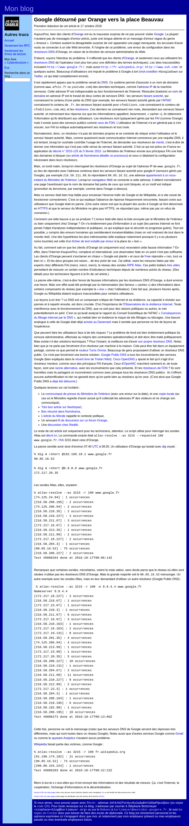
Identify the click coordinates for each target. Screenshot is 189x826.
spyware (57, 738)
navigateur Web (102, 179)
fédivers (105, 809)
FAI (157, 118)
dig (164, 446)
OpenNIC (130, 363)
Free (148, 256)
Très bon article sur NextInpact (61, 407)
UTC (95, 446)
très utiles (173, 265)
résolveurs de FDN (155, 368)
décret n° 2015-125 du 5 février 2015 (77, 151)
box (101, 289)
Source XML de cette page (44, 796)
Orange (78, 34)
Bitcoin (91, 802)
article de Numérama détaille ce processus (99, 155)
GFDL (101, 796)
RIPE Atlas (134, 265)
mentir (160, 142)
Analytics (69, 738)
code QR (43, 806)
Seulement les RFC (17, 45)
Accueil (9, 40)
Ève (7, 67)
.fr (71, 105)
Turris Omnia (97, 350)
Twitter (38, 76)
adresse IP (145, 86)
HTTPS (43, 208)
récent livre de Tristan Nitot (92, 359)
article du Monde (54, 416)
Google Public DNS (113, 354)
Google (159, 34)
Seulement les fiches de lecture (15, 52)
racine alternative (66, 368)
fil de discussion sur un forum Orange (82, 420)
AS (62, 440)
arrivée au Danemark (97, 322)
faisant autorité (153, 95)
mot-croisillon (148, 71)
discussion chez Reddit (63, 424)
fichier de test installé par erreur (93, 241)
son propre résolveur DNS (155, 341)
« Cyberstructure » (16, 62)
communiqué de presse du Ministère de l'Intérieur (77, 393)
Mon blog (19, 9)
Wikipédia (40, 744)
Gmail (179, 733)
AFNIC (167, 100)
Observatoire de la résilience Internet (148, 304)
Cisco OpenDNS (124, 359)
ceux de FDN (106, 122)
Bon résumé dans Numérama (60, 411)
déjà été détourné (63, 381)
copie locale (166, 393)
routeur (83, 350)
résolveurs (41, 51)
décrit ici (51, 435)
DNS (51, 51)
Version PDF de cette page (44, 792)
